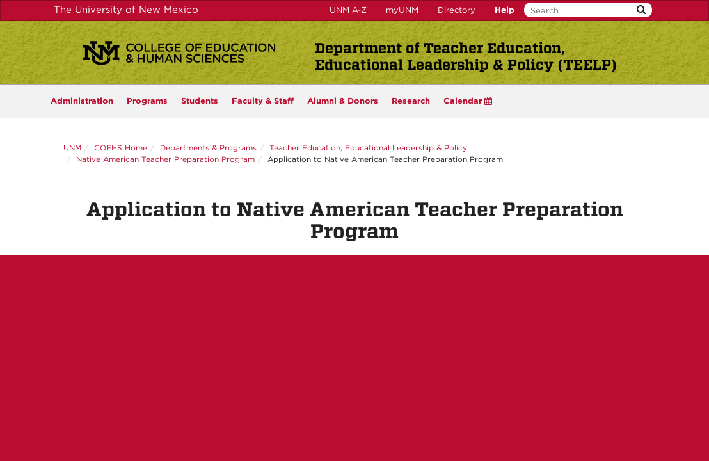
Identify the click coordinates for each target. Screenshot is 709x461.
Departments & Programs (208, 147)
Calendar (467, 101)
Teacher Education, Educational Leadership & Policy (368, 147)
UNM (72, 147)
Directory (456, 10)
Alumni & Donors (342, 101)
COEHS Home (120, 147)
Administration (82, 101)
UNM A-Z (348, 10)
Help (504, 10)
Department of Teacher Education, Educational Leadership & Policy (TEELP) (466, 56)
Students (199, 101)
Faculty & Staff (263, 101)
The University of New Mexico (126, 9)
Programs (147, 101)
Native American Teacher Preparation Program (165, 159)
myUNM (402, 10)
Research (411, 101)
